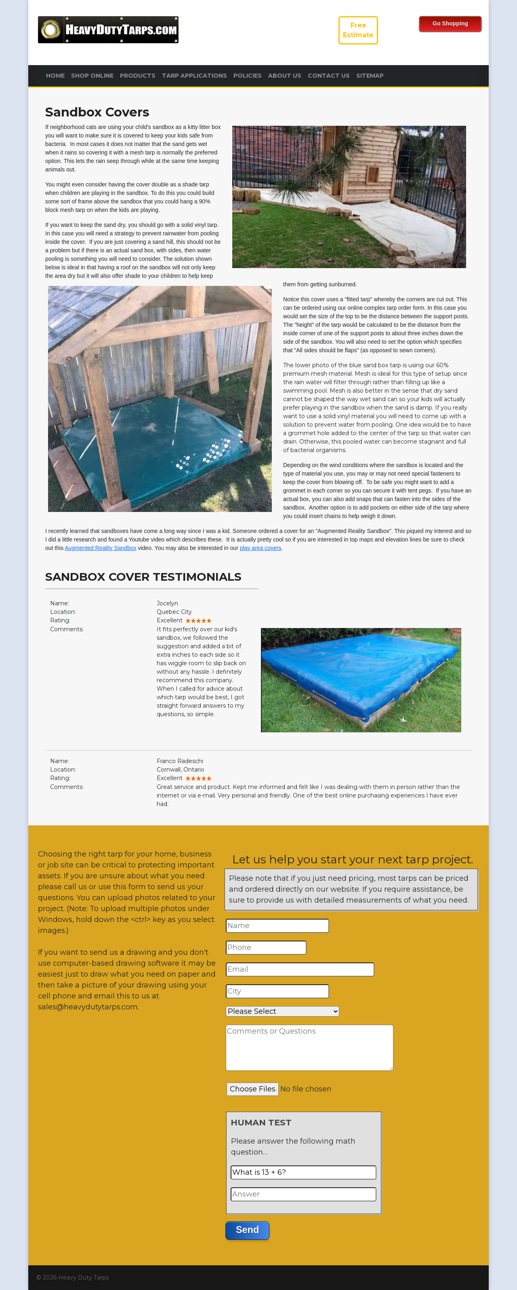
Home (55, 75)
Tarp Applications (194, 75)
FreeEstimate (358, 30)
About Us (284, 75)
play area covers (261, 548)
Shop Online (92, 75)
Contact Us (329, 75)
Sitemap (370, 75)
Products (138, 75)
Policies (247, 75)
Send (247, 1229)
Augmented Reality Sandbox (100, 548)
